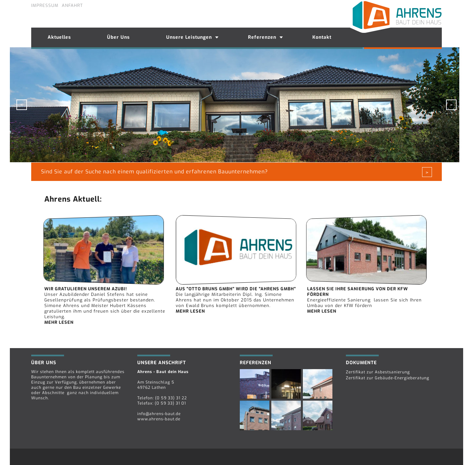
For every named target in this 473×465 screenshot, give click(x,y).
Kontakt (321, 37)
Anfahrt (72, 5)
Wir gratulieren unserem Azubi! (85, 289)
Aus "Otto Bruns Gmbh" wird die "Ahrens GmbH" (236, 289)
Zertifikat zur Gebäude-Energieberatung (387, 378)
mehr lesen (59, 322)
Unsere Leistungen (189, 37)
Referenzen (262, 37)
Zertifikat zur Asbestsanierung (378, 372)
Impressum (44, 5)
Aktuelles (59, 37)
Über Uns (118, 37)
